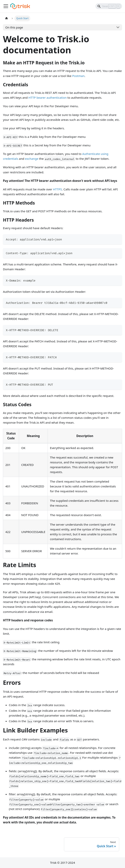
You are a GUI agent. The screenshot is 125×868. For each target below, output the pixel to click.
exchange (31, 159)
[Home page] (6, 18)
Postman (78, 76)
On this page (14, 27)
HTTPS (57, 189)
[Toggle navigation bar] (6, 6)
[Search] (108, 6)
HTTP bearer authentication (47, 97)
